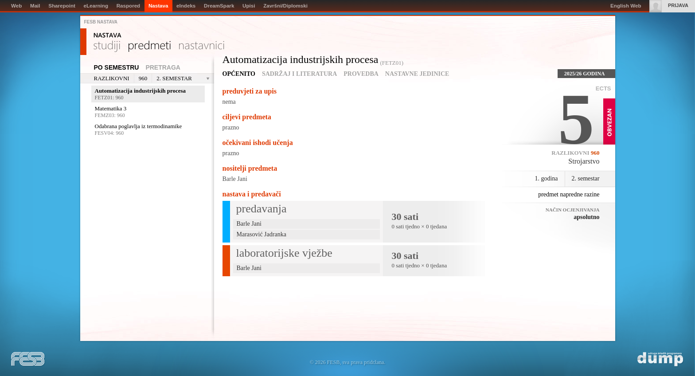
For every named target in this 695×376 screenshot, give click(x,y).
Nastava (107, 35)
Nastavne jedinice (417, 73)
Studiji (107, 46)
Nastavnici (201, 46)
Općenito (239, 73)
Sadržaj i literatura (299, 73)
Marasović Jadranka (261, 234)
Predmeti (150, 46)
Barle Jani (235, 179)
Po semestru (116, 67)
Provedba (361, 73)
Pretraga (162, 67)
